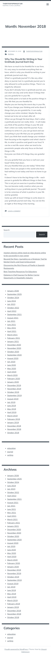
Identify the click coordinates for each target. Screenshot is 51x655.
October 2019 (13, 392)
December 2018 (14, 426)
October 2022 (13, 308)
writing (10, 455)
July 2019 (11, 402)
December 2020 (14, 345)
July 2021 (11, 321)
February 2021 (13, 338)
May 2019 (11, 409)
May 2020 (11, 368)
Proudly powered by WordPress (16, 649)
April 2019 (11, 412)
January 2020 (13, 382)
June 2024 (11, 301)
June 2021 (11, 324)
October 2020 (13, 351)
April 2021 (11, 331)
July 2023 (11, 304)
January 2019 (13, 422)
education (11, 448)
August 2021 (12, 318)
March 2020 (12, 375)
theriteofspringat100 (12, 4)
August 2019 (12, 399)
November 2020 (14, 348)
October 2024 (13, 297)
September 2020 (14, 355)
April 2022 (11, 311)
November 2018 (14, 429)
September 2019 (14, 395)
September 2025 (14, 294)
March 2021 (12, 335)
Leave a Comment (14, 211)
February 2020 (13, 378)
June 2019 (11, 405)
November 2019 (14, 389)
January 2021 (13, 341)
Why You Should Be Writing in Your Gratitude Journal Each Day (23, 60)
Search (7, 230)
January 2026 (13, 291)
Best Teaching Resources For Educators (20, 271)
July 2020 (11, 362)
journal (11, 54)
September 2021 (14, 314)
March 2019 (12, 416)
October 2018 (13, 432)
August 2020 (12, 358)
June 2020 (11, 365)
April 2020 (11, 372)
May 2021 (11, 328)
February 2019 (13, 419)
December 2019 (14, 385)
